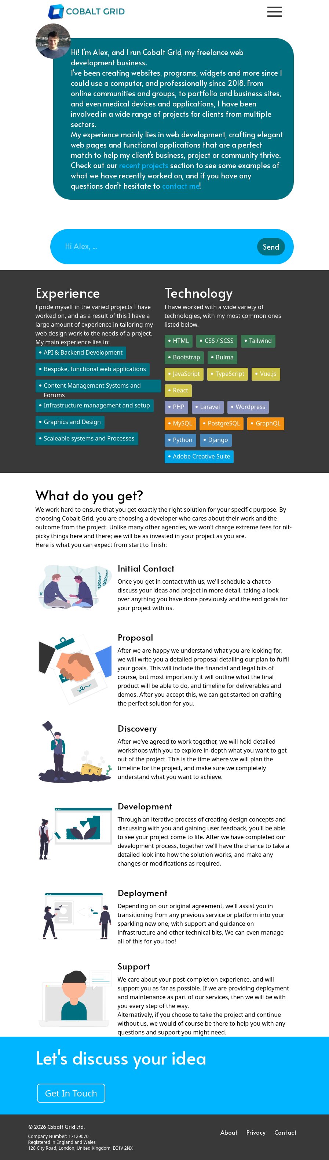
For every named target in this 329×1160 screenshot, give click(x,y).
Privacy (256, 1132)
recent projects (144, 165)
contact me (180, 186)
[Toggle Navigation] (274, 11)
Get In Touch (71, 1093)
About (229, 1132)
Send (271, 247)
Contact (285, 1132)
